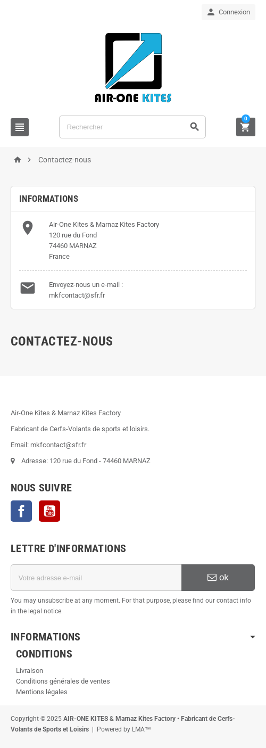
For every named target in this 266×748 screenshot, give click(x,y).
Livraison (29, 671)
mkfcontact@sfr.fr (77, 295)
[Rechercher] (132, 127)
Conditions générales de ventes (63, 681)
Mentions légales (42, 692)
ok (218, 577)
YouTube (49, 511)
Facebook (21, 511)
